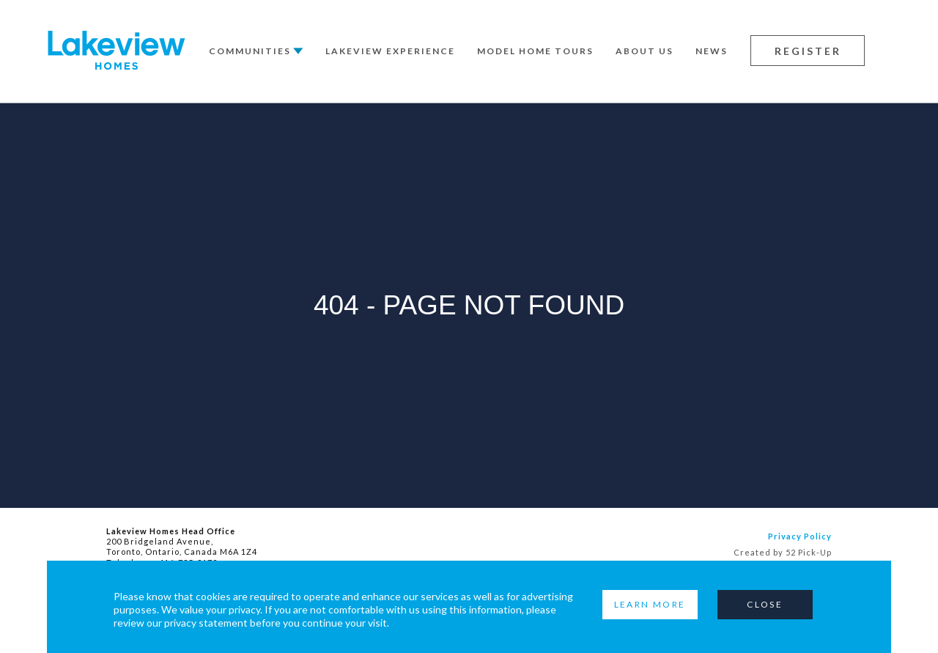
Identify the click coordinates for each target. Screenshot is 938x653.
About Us (644, 50)
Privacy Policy (800, 536)
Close (765, 604)
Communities (250, 50)
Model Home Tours (535, 50)
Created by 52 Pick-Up (783, 552)
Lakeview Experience (390, 50)
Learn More (650, 604)
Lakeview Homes (116, 50)
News (711, 50)
